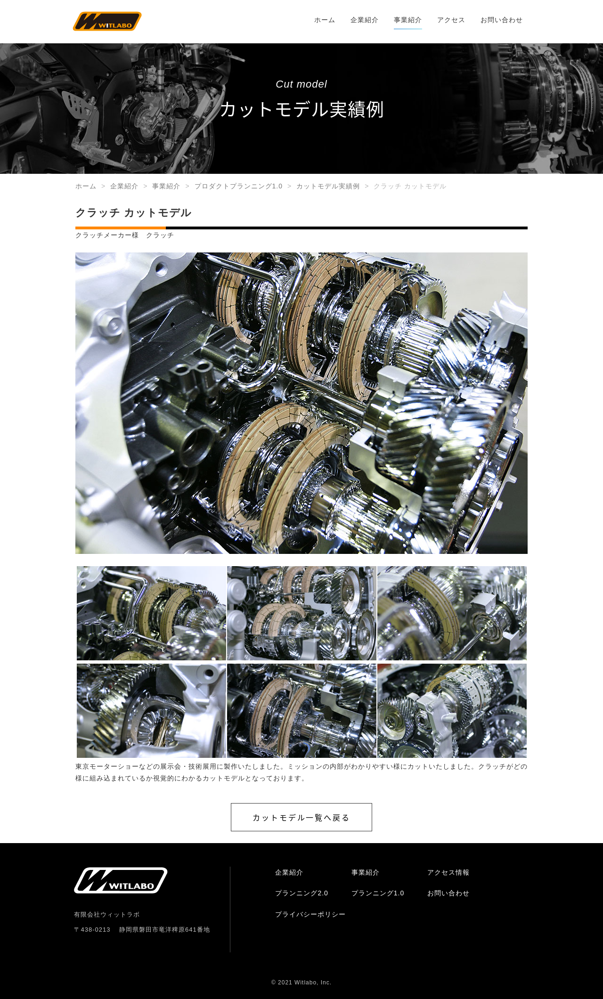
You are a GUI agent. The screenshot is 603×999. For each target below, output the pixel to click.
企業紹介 (364, 20)
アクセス (451, 20)
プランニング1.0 (377, 893)
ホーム (324, 20)
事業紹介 (408, 20)
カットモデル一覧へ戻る (301, 817)
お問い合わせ (502, 20)
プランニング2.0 (301, 893)
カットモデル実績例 (328, 186)
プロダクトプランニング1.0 (239, 186)
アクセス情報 (448, 872)
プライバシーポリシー (310, 914)
